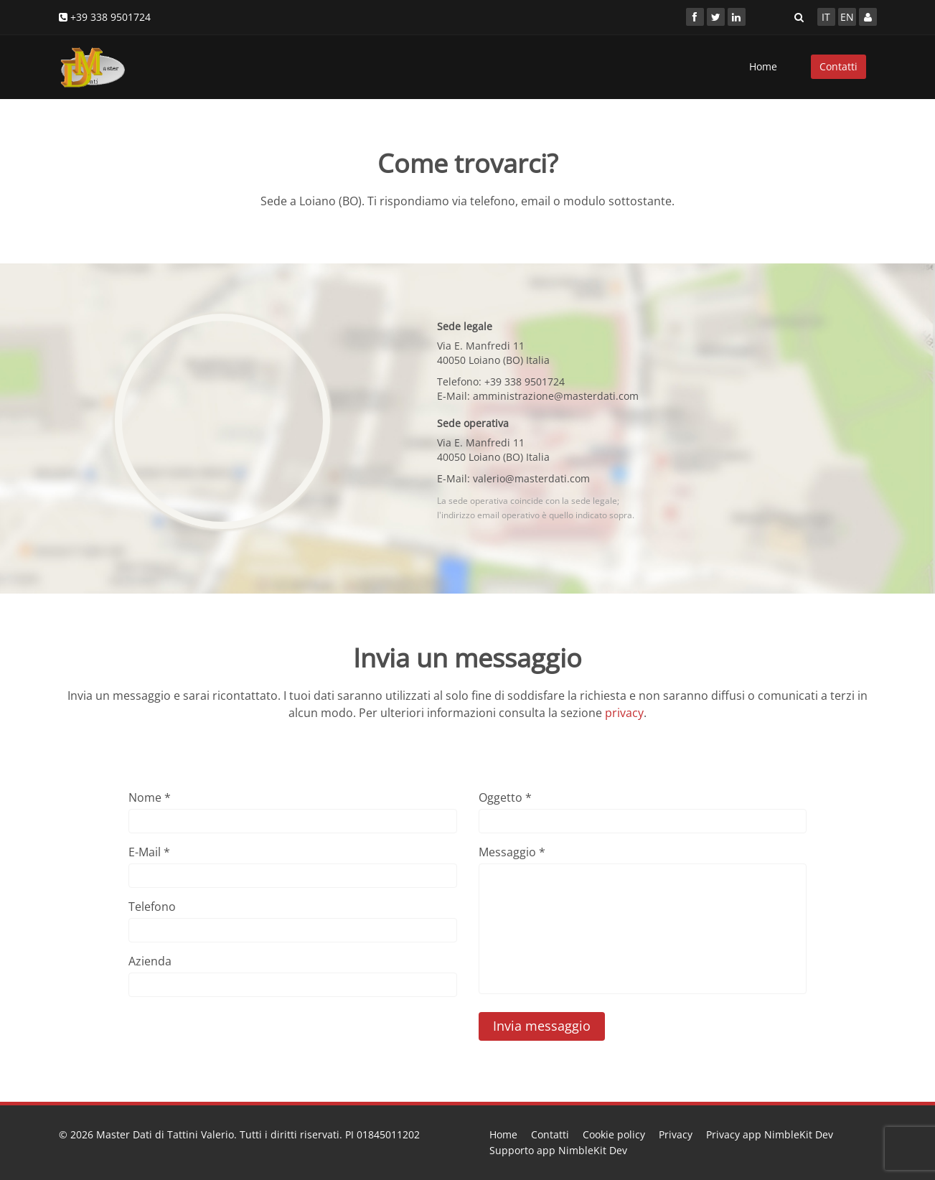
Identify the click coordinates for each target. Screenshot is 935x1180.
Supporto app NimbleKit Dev (558, 1150)
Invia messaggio (542, 1025)
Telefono (152, 906)
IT (826, 17)
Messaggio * (512, 852)
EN (847, 17)
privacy (624, 713)
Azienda (150, 961)
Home (763, 66)
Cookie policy (614, 1134)
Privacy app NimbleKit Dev (769, 1134)
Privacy (675, 1134)
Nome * (149, 797)
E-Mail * (149, 852)
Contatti (838, 66)
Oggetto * (505, 797)
